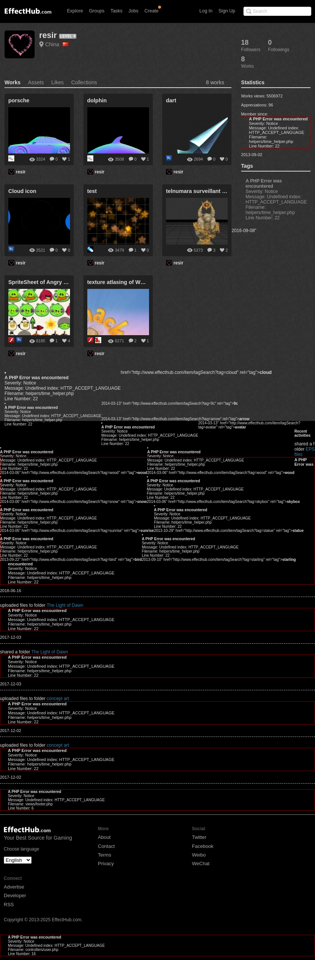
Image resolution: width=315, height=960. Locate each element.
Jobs (133, 11)
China (56, 44)
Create (152, 11)
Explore (75, 11)
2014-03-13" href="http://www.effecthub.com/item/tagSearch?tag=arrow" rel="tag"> (175, 419)
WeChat (201, 863)
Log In (206, 11)
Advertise (14, 887)
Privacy (106, 863)
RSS (9, 904)
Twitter (199, 837)
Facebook (202, 846)
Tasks (116, 11)
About (104, 837)
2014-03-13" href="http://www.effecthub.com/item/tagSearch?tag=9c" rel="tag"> (169, 403)
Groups (96, 11)
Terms (104, 855)
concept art (58, 698)
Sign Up (227, 11)
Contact (106, 846)
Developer (15, 895)
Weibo (199, 855)
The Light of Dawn (65, 605)
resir (48, 35)
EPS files (239, 439)
